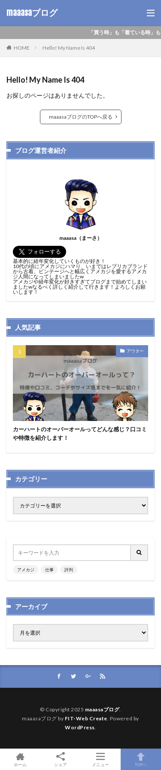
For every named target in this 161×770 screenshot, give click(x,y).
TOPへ (141, 759)
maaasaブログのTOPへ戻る (80, 116)
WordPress (80, 727)
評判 (68, 569)
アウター (135, 350)
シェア (60, 759)
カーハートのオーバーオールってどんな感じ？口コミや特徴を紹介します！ (80, 433)
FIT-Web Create (86, 718)
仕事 (49, 569)
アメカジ (25, 569)
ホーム (20, 759)
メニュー (101, 759)
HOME (22, 48)
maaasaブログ (32, 13)
